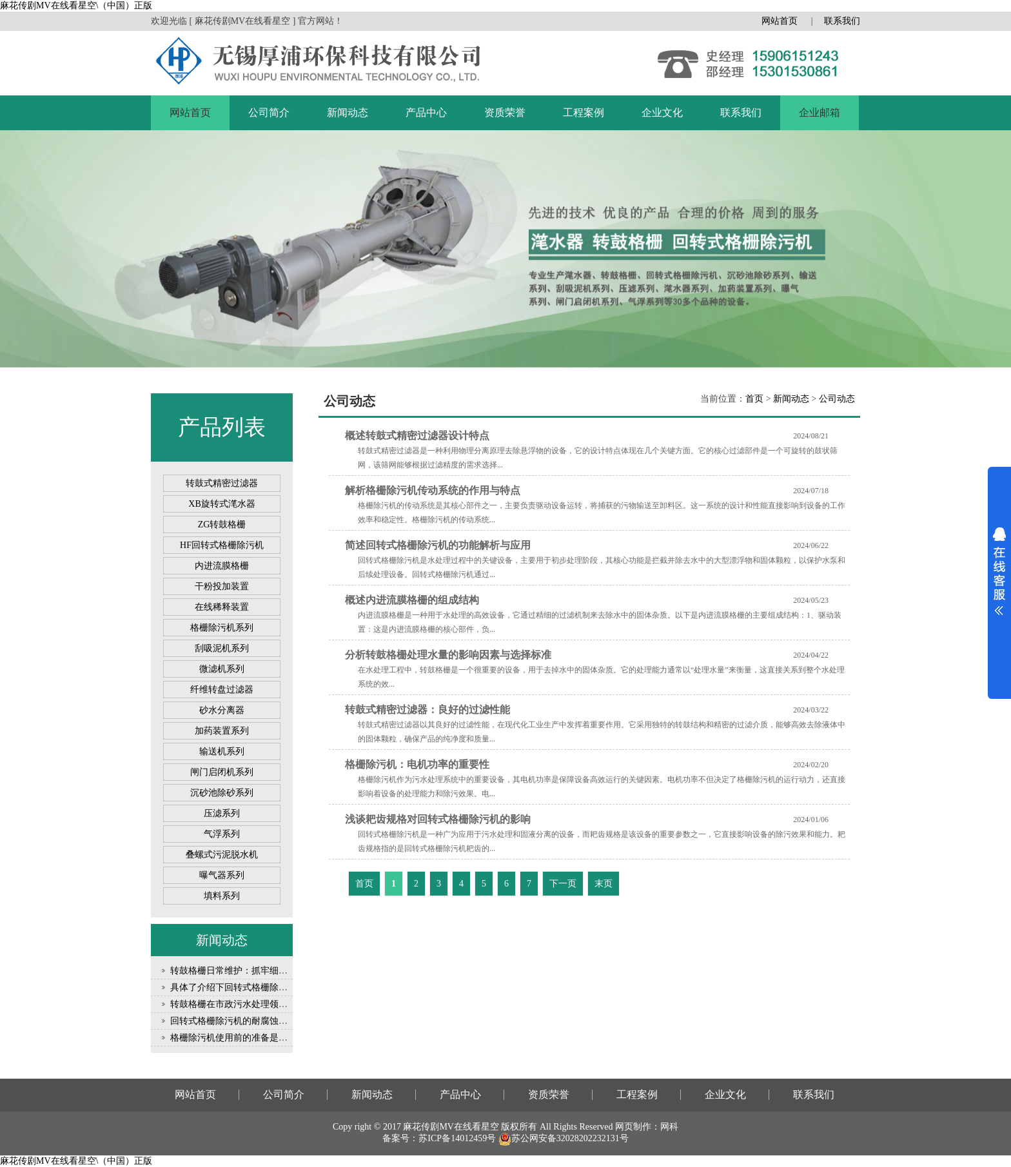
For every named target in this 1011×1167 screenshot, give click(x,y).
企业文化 (662, 112)
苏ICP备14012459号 (457, 1138)
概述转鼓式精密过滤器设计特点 (417, 435)
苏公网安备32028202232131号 (563, 1138)
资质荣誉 (504, 112)
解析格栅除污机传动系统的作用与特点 (432, 490)
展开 (999, 571)
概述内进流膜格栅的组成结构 (412, 599)
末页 (603, 883)
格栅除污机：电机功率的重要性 (417, 764)
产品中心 (426, 112)
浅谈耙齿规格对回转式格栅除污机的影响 (438, 819)
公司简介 (269, 112)
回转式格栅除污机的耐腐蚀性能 (233, 1021)
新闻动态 (347, 112)
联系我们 (842, 21)
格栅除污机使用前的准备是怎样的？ (242, 1038)
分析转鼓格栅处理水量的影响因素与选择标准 (448, 654)
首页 (754, 399)
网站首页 (779, 21)
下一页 (562, 883)
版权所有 (519, 1127)
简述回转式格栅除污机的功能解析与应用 (438, 545)
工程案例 (583, 112)
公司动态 (837, 399)
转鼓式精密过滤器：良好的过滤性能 (427, 709)
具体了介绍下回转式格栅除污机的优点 (247, 987)
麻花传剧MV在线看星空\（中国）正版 (76, 5)
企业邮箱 (819, 112)
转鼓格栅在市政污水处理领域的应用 (242, 1004)
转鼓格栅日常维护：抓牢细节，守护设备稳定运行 (269, 971)
